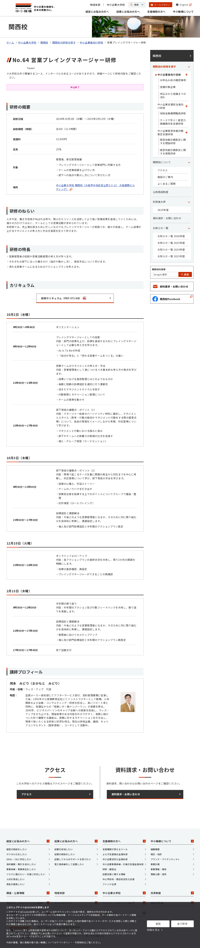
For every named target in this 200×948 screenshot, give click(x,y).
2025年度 (163, 197)
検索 (185, 262)
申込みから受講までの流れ (173, 82)
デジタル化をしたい (16, 841)
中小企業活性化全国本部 (115, 846)
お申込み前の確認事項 (173, 67)
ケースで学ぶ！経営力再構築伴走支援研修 (173, 109)
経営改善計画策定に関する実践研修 (173, 138)
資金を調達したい (15, 871)
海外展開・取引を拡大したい (21, 851)
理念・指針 (156, 841)
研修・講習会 (109, 856)
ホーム (10, 30)
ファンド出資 (109, 871)
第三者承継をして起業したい (69, 851)
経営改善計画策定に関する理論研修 (173, 128)
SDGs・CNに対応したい (18, 846)
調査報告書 (172, 890)
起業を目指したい (63, 836)
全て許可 (182, 924)
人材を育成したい (15, 866)
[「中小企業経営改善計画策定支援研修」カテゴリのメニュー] (186, 120)
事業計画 (155, 851)
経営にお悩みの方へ (97, 11)
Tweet (31, 55)
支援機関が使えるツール (115, 836)
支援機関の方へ (156, 11)
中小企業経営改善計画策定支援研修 (170, 119)
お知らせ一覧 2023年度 (171, 243)
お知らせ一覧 (160, 215)
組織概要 (155, 836)
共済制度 (172, 880)
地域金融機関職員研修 (173, 100)
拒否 (158, 924)
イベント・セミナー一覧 (124, 890)
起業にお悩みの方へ (128, 11)
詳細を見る (153, 929)
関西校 (44, 30)
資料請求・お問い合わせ (167, 205)
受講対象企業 (168, 74)
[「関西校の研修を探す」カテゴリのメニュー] (189, 54)
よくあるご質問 (167, 171)
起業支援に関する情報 (114, 861)
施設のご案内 (165, 164)
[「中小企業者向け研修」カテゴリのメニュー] (186, 62)
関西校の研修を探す (64, 30)
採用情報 (27, 900)
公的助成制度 (160, 179)
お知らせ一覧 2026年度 (171, 223)
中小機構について (183, 11)
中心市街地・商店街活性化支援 (119, 866)
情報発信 (76, 900)
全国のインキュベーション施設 (27, 890)
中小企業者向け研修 (91, 30)
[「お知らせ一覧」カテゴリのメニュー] (189, 215)
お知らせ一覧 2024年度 (171, 237)
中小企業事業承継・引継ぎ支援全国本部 (123, 851)
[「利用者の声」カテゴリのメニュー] (189, 189)
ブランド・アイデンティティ (165, 846)
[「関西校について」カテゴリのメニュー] (189, 149)
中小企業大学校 (116, 4)
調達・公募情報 (27, 880)
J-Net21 (124, 900)
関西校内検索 (159, 256)
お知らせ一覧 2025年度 (171, 230)
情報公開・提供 (159, 861)
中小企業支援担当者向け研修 (170, 93)
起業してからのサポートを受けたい (72, 846)
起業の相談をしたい (64, 841)
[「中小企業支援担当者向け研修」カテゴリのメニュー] (186, 93)
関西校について (162, 149)
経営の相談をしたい (16, 836)
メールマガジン (76, 890)
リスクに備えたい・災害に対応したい (25, 861)
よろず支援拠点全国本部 (115, 841)
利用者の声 (159, 189)
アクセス (163, 157)
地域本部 (95, 4)
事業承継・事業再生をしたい (21, 856)
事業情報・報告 (159, 856)
